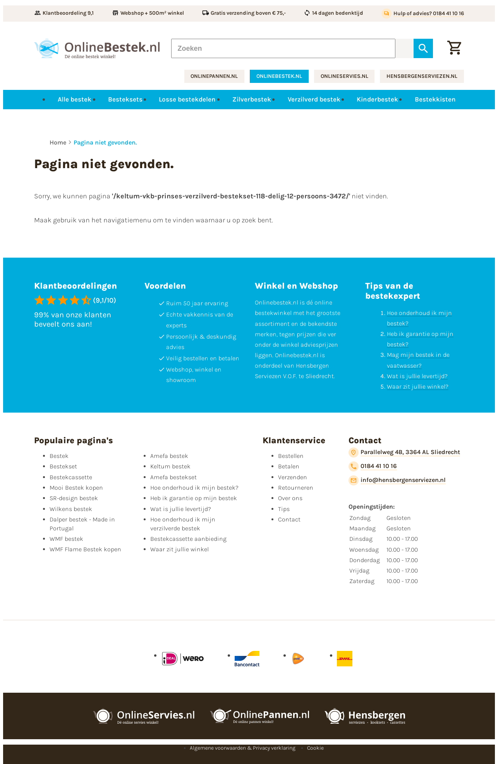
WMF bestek (66, 538)
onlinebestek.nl (279, 76)
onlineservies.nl (344, 76)
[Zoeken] (283, 48)
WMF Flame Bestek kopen (85, 549)
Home (58, 142)
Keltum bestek (170, 466)
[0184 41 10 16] (373, 466)
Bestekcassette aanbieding (188, 538)
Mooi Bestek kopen (76, 487)
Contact (289, 519)
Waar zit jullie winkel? (417, 386)
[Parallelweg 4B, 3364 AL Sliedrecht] (404, 452)
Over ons (290, 498)
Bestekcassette (71, 477)
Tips (284, 509)
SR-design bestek (74, 498)
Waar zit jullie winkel (179, 549)
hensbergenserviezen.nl (421, 76)
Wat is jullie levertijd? (417, 376)
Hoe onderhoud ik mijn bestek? (194, 487)
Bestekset (63, 466)
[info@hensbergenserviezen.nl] (397, 480)
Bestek (59, 455)
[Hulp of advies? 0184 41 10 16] (422, 14)
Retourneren (295, 487)
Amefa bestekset (173, 477)
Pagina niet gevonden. (105, 142)
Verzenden (292, 477)
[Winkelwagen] (454, 48)
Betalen (288, 466)
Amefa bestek (169, 455)
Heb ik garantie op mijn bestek (193, 498)
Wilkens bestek (71, 509)
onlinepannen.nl (214, 76)
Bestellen (291, 455)
